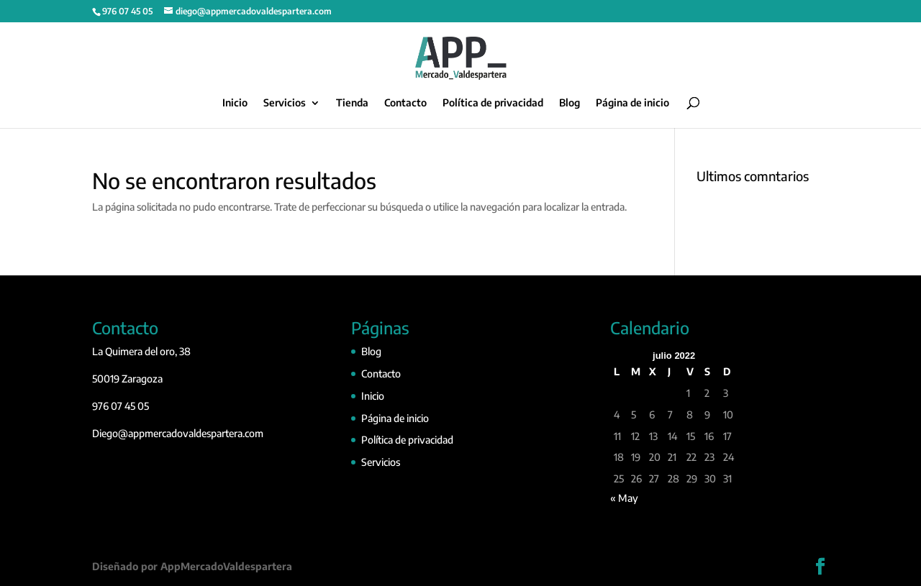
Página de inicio (632, 103)
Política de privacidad (493, 103)
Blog (569, 103)
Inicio (235, 103)
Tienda (352, 103)
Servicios (284, 103)
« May (624, 498)
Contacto (405, 103)
